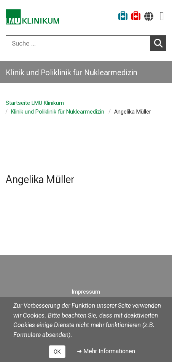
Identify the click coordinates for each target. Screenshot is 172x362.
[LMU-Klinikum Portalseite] (32, 17)
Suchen (160, 43)
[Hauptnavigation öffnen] (161, 16)
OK (57, 352)
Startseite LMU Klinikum (35, 103)
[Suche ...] (78, 43)
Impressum (86, 292)
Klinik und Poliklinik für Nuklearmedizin (57, 112)
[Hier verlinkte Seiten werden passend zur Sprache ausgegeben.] (148, 16)
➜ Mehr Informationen (106, 351)
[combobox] (86, 43)
